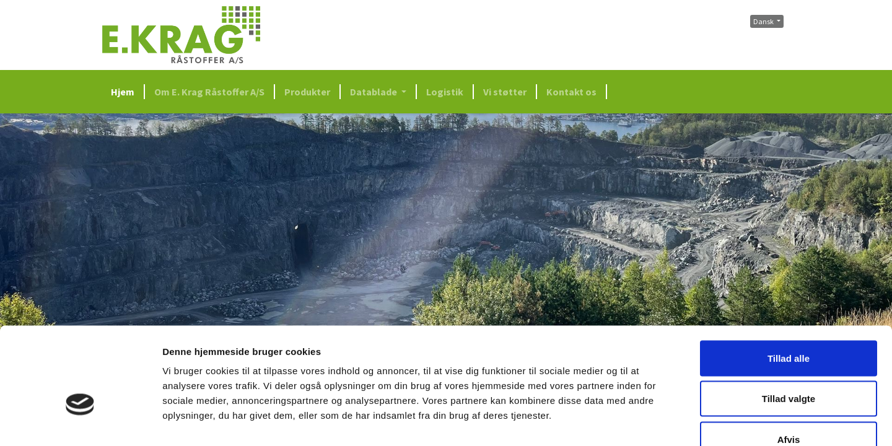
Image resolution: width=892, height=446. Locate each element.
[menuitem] (127, 91)
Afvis (788, 364)
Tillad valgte (788, 324)
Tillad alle (788, 283)
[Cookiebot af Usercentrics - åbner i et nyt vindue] (80, 422)
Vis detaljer (644, 421)
